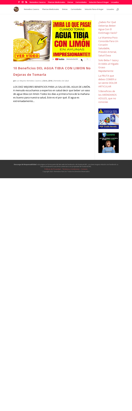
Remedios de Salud (61, 81)
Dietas (70, 2)
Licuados (115, 2)
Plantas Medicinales (56, 2)
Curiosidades (81, 2)
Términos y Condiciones (71, 169)
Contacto (84, 169)
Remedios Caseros (38, 2)
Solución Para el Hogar (99, 2)
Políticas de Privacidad (52, 169)
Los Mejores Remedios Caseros (28, 81)
